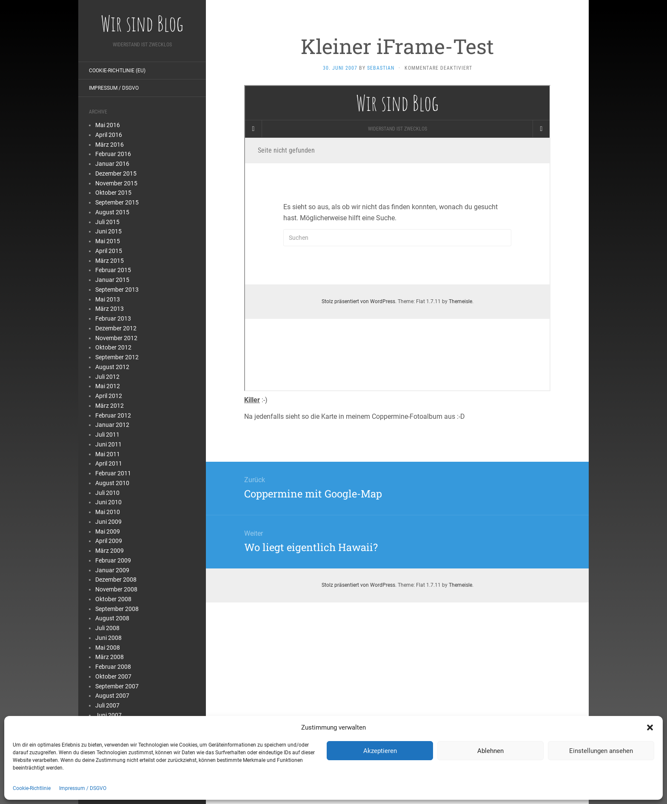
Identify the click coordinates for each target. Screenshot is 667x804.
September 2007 (117, 686)
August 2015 (112, 212)
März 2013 (109, 308)
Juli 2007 (107, 705)
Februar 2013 (113, 318)
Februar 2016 (113, 154)
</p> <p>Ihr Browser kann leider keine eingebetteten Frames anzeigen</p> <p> (397, 238)
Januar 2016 (112, 163)
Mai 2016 (107, 125)
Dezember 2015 (116, 173)
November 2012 (116, 338)
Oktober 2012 (113, 347)
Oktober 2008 (113, 599)
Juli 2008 (107, 628)
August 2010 (112, 483)
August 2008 (112, 618)
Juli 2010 (107, 492)
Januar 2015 (112, 279)
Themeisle (460, 585)
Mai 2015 (107, 241)
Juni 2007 (108, 715)
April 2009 (108, 540)
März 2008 (109, 656)
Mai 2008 (107, 647)
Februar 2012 (113, 415)
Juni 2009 (108, 521)
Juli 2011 (107, 434)
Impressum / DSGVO (82, 788)
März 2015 (109, 260)
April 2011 (108, 463)
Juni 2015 (108, 231)
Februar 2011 (113, 473)
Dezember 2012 (116, 328)
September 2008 (117, 608)
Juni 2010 (108, 502)
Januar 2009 (112, 570)
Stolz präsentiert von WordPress (358, 585)
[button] (650, 727)
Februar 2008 (113, 666)
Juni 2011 (108, 444)
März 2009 (109, 550)
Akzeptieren (380, 751)
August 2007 (112, 695)
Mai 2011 (107, 454)
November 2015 (116, 183)
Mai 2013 (107, 299)
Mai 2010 (107, 512)
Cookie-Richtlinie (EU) (117, 71)
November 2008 (116, 589)
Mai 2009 (107, 531)
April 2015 (108, 250)
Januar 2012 (112, 424)
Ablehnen (490, 751)
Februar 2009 (113, 560)
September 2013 (117, 289)
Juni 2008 (108, 637)
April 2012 (108, 395)
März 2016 (109, 144)
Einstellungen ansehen (601, 751)
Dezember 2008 (116, 579)
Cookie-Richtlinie (32, 788)
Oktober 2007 (113, 676)
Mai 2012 (107, 386)
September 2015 (117, 202)
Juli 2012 (107, 376)
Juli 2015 (107, 222)
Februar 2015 (113, 270)
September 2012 (117, 357)
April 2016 (108, 134)
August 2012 (112, 367)
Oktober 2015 (113, 192)
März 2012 (109, 405)
